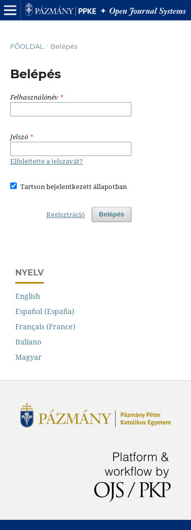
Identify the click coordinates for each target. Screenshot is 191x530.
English (27, 296)
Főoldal (27, 46)
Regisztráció (65, 214)
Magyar (28, 357)
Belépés (111, 214)
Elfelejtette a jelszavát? (46, 161)
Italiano (28, 342)
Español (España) (44, 311)
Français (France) (45, 326)
